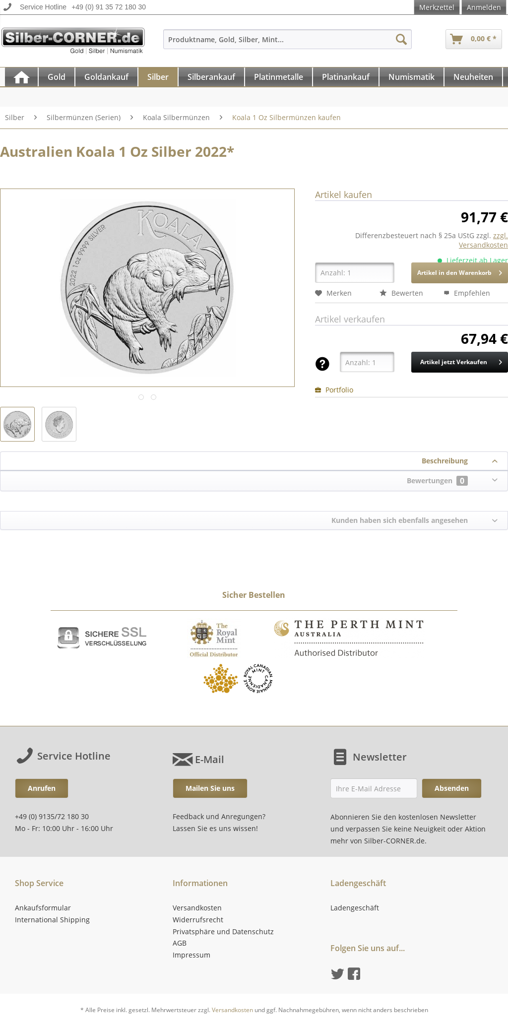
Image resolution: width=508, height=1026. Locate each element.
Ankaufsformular (43, 907)
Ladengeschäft (354, 907)
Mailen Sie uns (210, 788)
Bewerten (401, 293)
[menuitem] (287, 44)
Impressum (191, 955)
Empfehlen (467, 293)
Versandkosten (197, 907)
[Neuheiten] (473, 76)
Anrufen (42, 788)
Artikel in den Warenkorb (459, 271)
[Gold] (56, 76)
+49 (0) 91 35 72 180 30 (108, 7)
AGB (180, 943)
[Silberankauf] (211, 76)
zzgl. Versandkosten (483, 240)
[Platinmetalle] (278, 76)
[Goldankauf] (106, 76)
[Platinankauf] (346, 76)
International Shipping (52, 919)
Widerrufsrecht (198, 919)
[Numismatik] (412, 76)
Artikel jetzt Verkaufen (461, 360)
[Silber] (158, 76)
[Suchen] (401, 39)
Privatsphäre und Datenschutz (223, 931)
